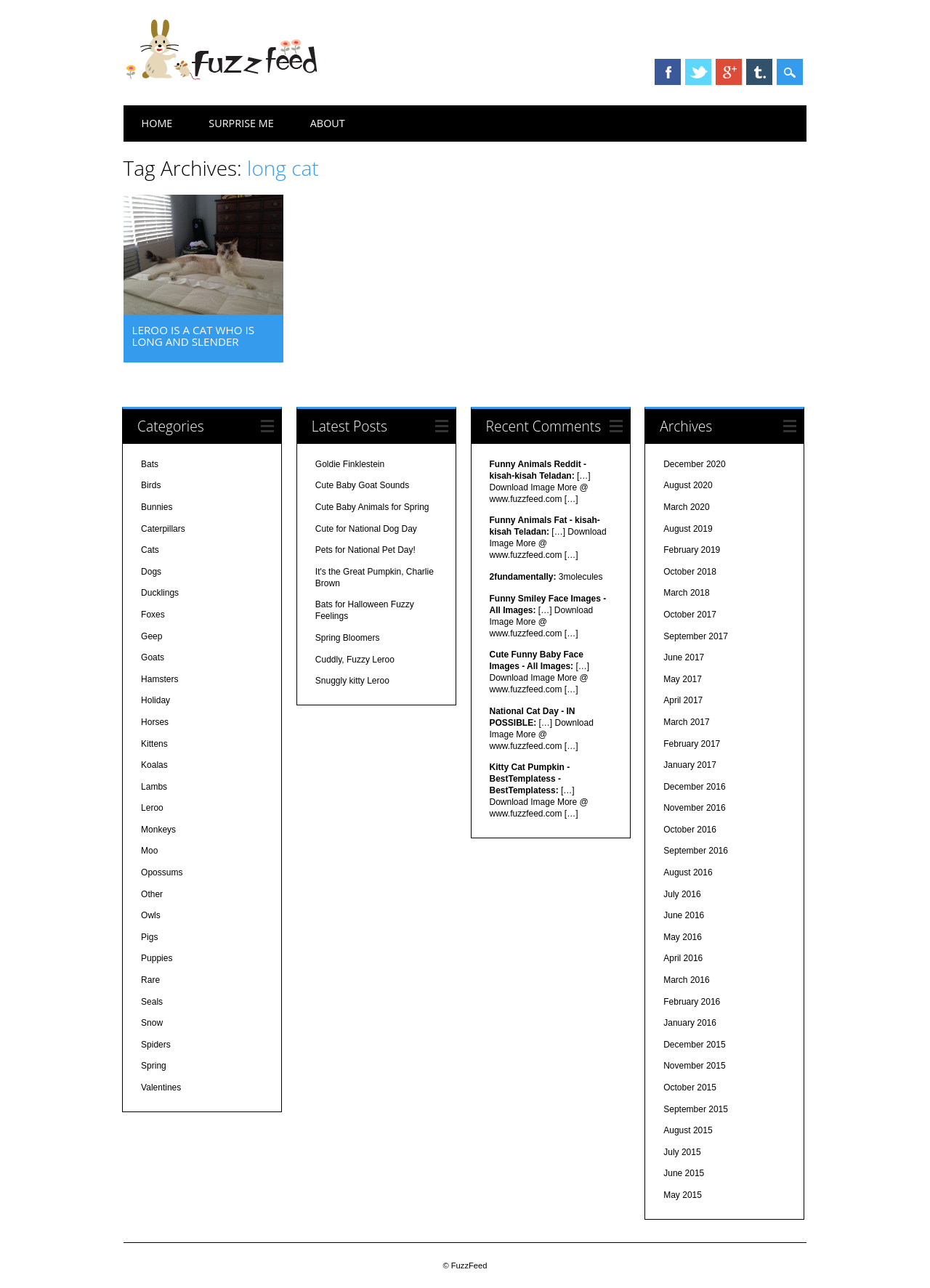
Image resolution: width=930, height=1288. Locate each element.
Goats (152, 657)
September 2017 (695, 636)
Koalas (154, 765)
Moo (149, 851)
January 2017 (689, 765)
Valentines (161, 1087)
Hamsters (159, 679)
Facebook (668, 72)
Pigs (149, 937)
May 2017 (682, 679)
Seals (152, 1002)
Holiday (155, 700)
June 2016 (683, 915)
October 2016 (689, 830)
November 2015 (694, 1066)
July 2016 (681, 894)
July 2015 (681, 1152)
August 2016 (687, 872)
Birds (151, 485)
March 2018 (686, 593)
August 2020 (687, 485)
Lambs (154, 787)
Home (157, 123)
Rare (150, 980)
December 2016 (694, 787)
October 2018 (689, 572)
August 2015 (687, 1130)
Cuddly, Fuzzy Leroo (355, 660)
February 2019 (691, 550)
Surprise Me (241, 123)
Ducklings (160, 593)
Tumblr (759, 72)
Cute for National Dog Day (366, 529)
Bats (149, 464)
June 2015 (683, 1173)
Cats (150, 550)
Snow (152, 1023)
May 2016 (682, 937)
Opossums (161, 872)
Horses (155, 722)
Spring (153, 1066)
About (327, 123)
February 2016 (691, 1002)
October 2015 (689, 1087)
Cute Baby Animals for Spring (372, 507)
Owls (151, 915)
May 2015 (682, 1195)
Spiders (156, 1045)
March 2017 (686, 722)
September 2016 (695, 851)
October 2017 (689, 614)
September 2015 (695, 1109)
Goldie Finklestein (349, 464)
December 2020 (694, 464)
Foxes (153, 614)
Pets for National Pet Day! (365, 550)
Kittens (154, 744)
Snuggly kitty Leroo (352, 681)
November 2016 (694, 808)
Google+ (729, 72)
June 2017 (683, 657)
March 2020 (686, 507)
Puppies (156, 958)
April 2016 (683, 958)
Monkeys (158, 830)
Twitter (698, 72)
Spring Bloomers (347, 638)
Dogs (151, 572)
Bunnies (156, 507)
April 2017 (683, 700)
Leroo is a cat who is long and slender (193, 336)
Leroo (152, 808)
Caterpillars (163, 529)
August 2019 (687, 529)
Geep (151, 636)
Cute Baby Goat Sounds (362, 485)
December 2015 (694, 1045)
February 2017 (691, 744)
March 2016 (686, 980)
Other (152, 894)
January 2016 (689, 1023)
